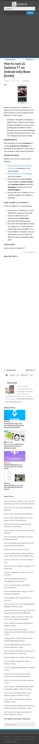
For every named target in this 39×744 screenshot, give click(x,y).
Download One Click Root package (20, 174)
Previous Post (11, 60)
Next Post (29, 60)
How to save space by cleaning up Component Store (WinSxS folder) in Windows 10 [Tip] (19, 632)
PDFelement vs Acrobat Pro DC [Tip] (16, 549)
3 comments (25, 81)
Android (12, 375)
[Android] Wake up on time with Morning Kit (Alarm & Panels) (13, 487)
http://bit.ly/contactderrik (25, 399)
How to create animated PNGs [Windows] (18, 514)
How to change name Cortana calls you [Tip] (19, 657)
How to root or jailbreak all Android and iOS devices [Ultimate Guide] (13, 446)
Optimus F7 (24, 375)
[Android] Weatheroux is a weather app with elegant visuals (13, 467)
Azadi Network (11, 742)
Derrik (8, 81)
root (31, 375)
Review (8, 421)
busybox (31, 229)
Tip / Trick (9, 442)
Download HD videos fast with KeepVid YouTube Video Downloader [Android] (14, 425)
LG (18, 375)
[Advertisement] (19, 36)
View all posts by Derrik (14, 402)
